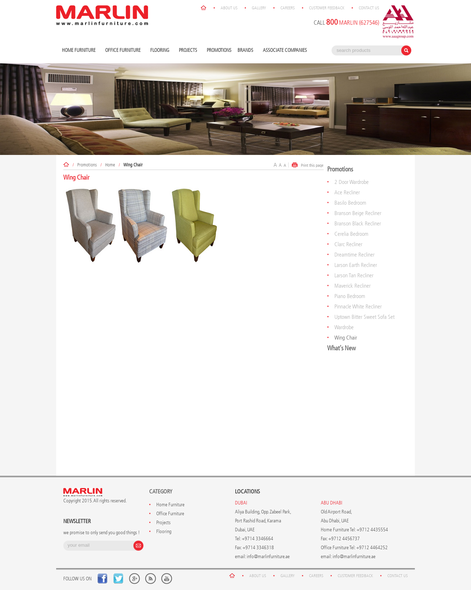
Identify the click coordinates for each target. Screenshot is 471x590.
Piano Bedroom (349, 296)
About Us (229, 7)
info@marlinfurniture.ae (268, 557)
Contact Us (369, 7)
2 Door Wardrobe (351, 182)
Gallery (259, 7)
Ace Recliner (347, 192)
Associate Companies (285, 50)
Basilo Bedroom (350, 202)
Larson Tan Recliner (353, 275)
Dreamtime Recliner (354, 254)
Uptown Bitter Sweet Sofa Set (364, 316)
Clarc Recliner (348, 244)
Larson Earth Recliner (355, 265)
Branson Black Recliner (357, 223)
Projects (189, 50)
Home (110, 164)
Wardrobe (344, 327)
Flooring (160, 50)
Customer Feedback (326, 7)
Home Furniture (79, 50)
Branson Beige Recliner (357, 213)
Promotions (219, 50)
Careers (287, 7)
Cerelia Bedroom (351, 233)
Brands (246, 50)
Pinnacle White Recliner (358, 306)
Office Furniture (123, 50)
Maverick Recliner (352, 285)
